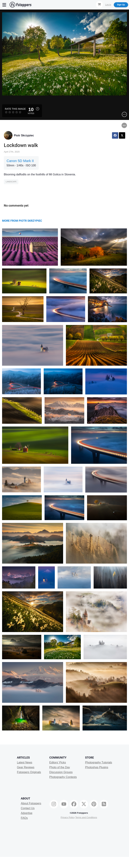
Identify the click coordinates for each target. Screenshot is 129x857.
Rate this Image (15, 108)
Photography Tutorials (98, 762)
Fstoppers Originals (29, 772)
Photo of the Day (59, 767)
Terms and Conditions (86, 817)
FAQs (24, 817)
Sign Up (121, 4)
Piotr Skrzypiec (24, 135)
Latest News (24, 762)
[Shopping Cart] (99, 4)
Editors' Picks (57, 762)
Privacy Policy (68, 817)
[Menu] (4, 4)
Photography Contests (63, 777)
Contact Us (28, 808)
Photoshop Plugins (96, 767)
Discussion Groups (60, 772)
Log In (108, 4)
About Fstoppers (31, 803)
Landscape (11, 181)
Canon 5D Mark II (20, 161)
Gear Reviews (25, 767)
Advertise (26, 813)
